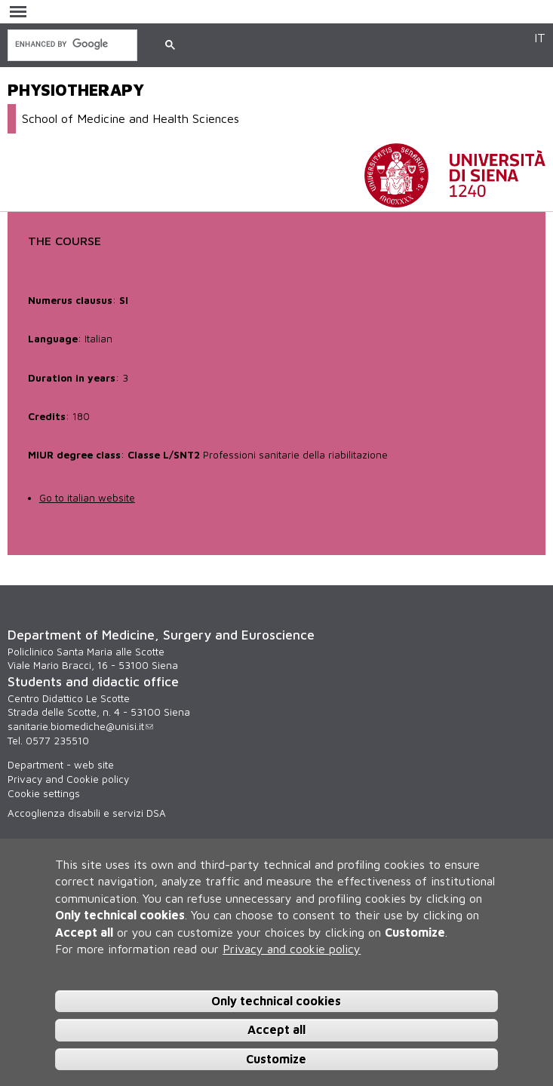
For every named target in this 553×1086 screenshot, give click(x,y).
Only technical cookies (276, 1004)
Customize (276, 1062)
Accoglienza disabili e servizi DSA (87, 813)
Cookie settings (44, 793)
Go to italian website (87, 498)
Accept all (276, 1033)
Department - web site (61, 765)
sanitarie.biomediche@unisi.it (80, 726)
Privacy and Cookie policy (68, 779)
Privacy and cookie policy (292, 952)
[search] (71, 44)
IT (539, 37)
